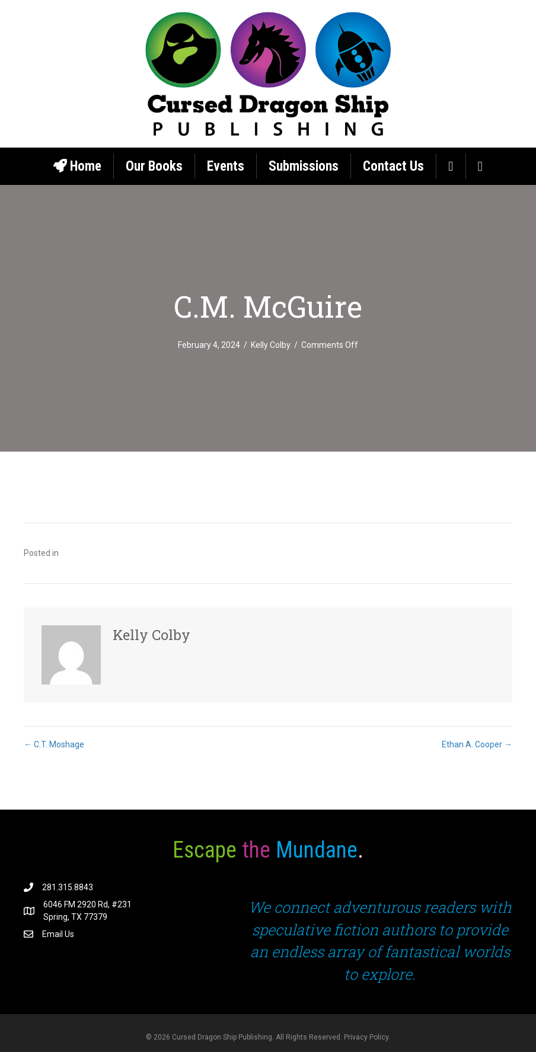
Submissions (304, 166)
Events (225, 166)
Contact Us (393, 166)
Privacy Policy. (367, 1037)
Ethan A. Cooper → (477, 744)
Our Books (154, 166)
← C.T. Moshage (54, 744)
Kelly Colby (271, 345)
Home (77, 166)
